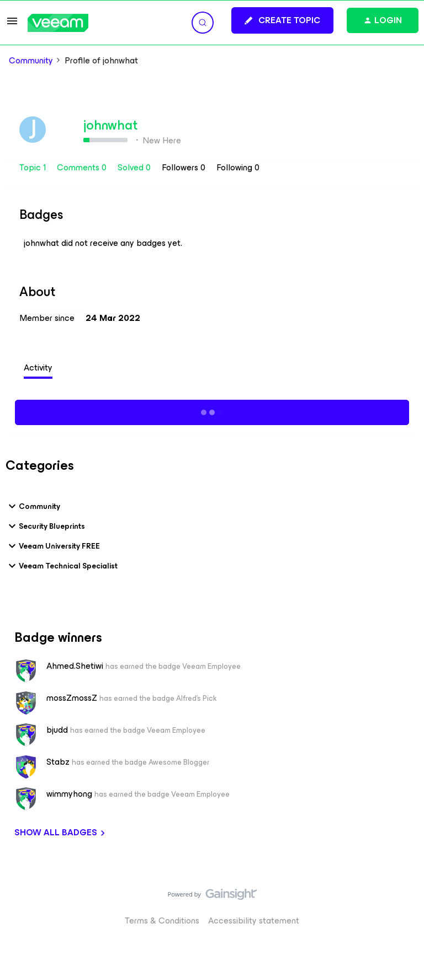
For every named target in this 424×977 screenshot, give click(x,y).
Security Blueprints (45, 526)
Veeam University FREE (53, 545)
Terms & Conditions (162, 920)
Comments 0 (83, 167)
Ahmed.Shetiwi (74, 666)
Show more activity (212, 410)
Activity (38, 367)
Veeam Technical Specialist (62, 565)
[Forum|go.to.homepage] (58, 23)
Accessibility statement (253, 920)
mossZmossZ (71, 698)
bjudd (57, 730)
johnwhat (110, 125)
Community (31, 60)
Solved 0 (135, 167)
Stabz (58, 762)
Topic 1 (33, 167)
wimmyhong (69, 794)
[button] (12, 24)
